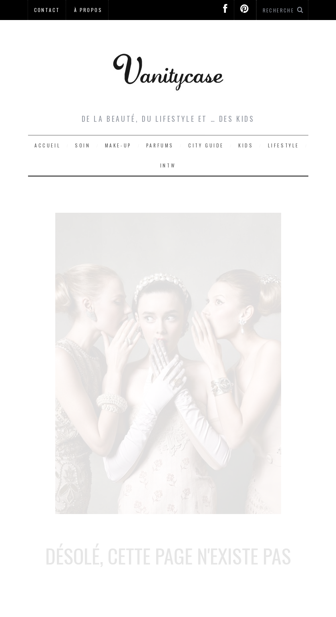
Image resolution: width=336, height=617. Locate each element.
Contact (47, 9)
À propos (88, 9)
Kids (245, 145)
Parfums (160, 145)
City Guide (206, 145)
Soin (82, 145)
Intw (168, 165)
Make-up (118, 145)
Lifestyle (283, 145)
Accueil (47, 145)
